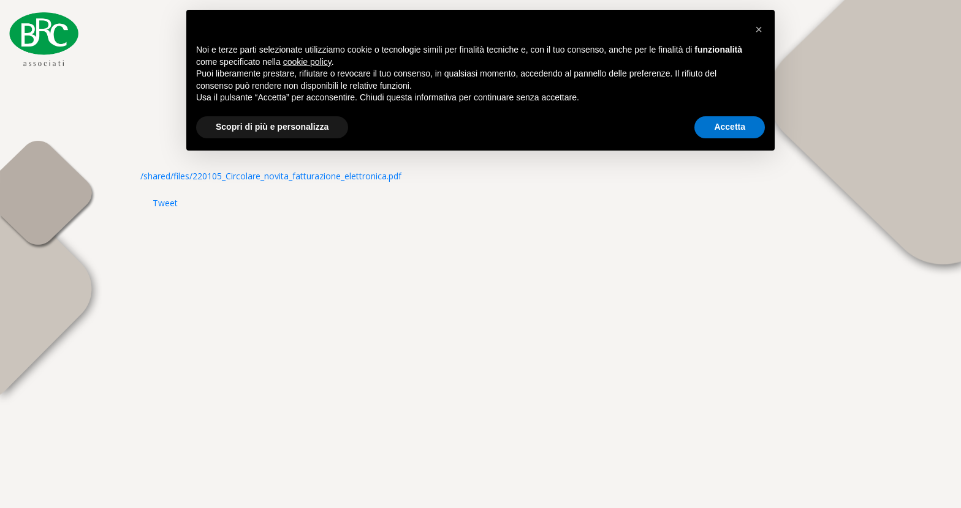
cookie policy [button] (307, 62)
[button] (759, 29)
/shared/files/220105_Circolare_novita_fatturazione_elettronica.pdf (270, 176)
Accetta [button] (729, 127)
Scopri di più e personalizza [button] (272, 127)
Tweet (165, 203)
